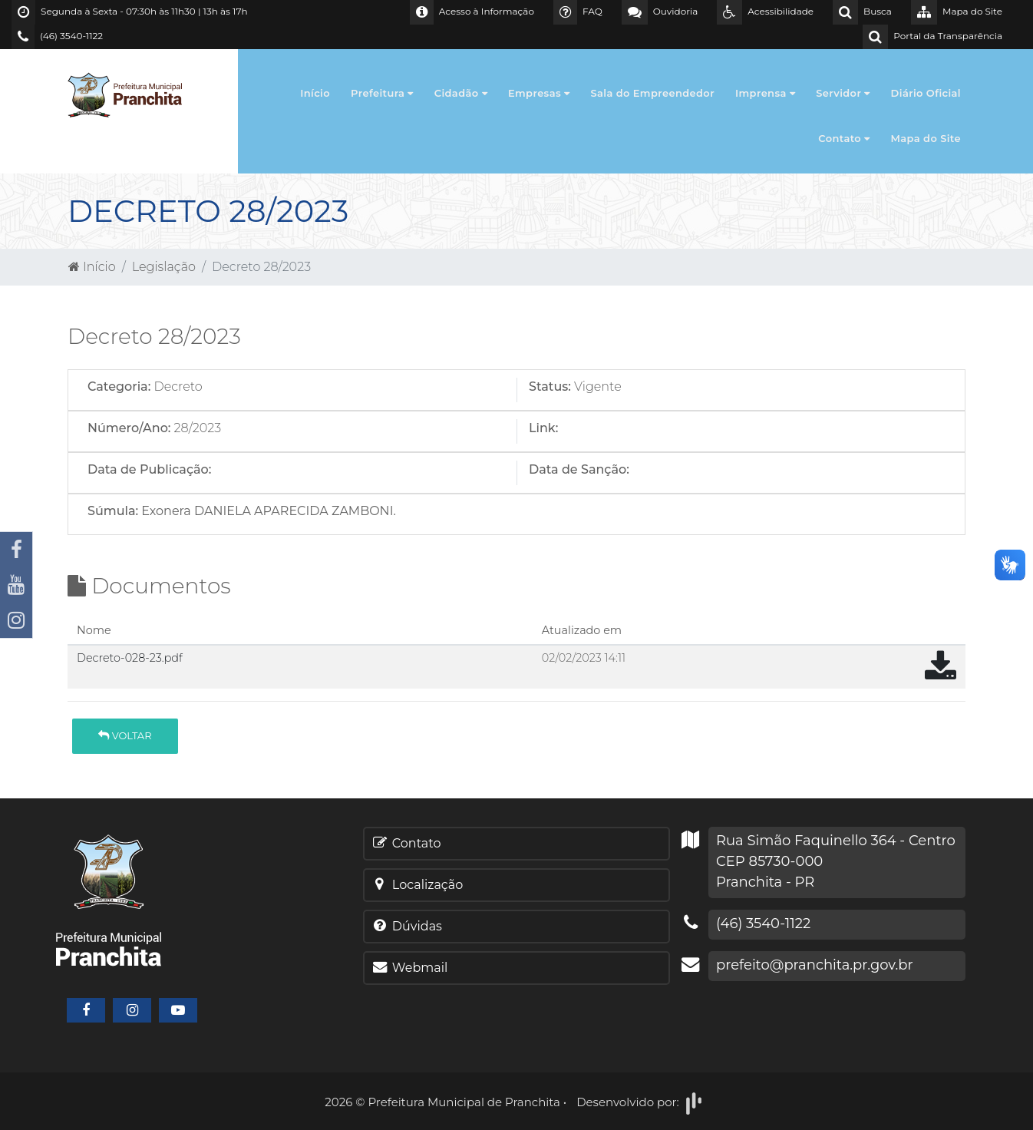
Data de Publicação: (149, 469)
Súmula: (112, 511)
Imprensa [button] (765, 93)
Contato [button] (844, 138)
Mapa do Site (926, 138)
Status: (550, 386)
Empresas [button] (539, 93)
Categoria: (118, 386)
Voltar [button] (124, 735)
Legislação (164, 266)
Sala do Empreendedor (652, 93)
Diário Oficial (926, 93)
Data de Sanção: (579, 469)
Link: (543, 428)
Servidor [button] (843, 93)
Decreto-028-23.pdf (130, 658)
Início (315, 93)
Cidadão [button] (460, 93)
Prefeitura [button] (382, 93)
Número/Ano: (128, 428)
